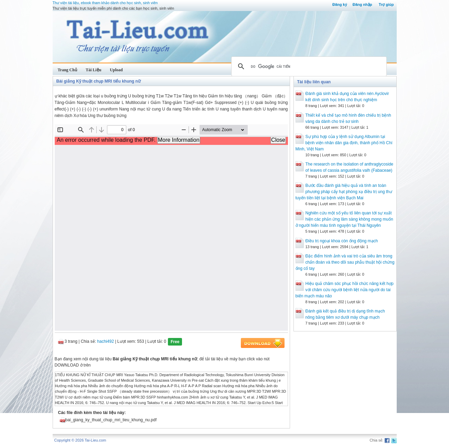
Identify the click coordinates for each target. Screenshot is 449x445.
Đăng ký (339, 4)
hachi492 (105, 341)
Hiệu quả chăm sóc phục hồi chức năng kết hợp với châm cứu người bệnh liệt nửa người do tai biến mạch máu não (345, 289)
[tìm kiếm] (308, 66)
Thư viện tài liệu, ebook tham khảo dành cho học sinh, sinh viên (105, 3)
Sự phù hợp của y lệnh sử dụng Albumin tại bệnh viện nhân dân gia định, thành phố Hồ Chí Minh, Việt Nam (344, 142)
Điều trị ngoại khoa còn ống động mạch (342, 241)
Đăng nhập (362, 4)
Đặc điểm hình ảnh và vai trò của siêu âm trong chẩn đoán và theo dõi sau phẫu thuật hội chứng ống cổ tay (345, 262)
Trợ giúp (386, 4)
